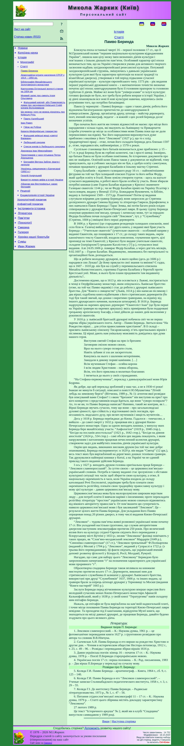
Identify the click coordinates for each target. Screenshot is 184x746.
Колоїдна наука (28, 53)
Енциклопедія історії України (37, 206)
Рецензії (25, 201)
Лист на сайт (22, 29)
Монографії (27, 64)
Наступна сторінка (124, 721)
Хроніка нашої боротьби (33, 252)
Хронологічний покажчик (32, 211)
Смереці (48, 743)
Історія (22, 59)
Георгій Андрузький (31, 184)
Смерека (23, 242)
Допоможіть (92, 728)
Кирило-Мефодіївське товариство (39, 137)
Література (25, 226)
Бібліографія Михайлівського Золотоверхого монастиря (36, 87)
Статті (24, 69)
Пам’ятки (24, 231)
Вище (106, 721)
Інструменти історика (31, 221)
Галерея (23, 247)
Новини (23, 48)
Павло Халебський (34, 124)
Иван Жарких (26, 263)
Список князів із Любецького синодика (44, 154)
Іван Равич (26, 128)
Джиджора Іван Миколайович (36, 158)
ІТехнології (25, 236)
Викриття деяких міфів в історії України (42, 189)
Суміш (22, 257)
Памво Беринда (29, 73)
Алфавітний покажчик (30, 216)
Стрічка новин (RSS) (27, 36)
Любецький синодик (34, 149)
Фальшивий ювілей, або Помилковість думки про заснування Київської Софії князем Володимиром (43, 110)
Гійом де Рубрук (32, 133)
